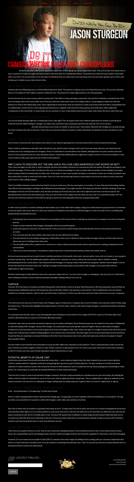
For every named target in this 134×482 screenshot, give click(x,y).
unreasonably (13, 70)
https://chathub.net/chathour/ (19, 127)
